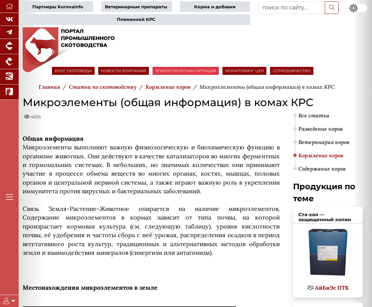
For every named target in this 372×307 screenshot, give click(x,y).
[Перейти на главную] (9, 6)
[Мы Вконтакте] (9, 19)
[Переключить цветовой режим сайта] (358, 8)
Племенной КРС (136, 19)
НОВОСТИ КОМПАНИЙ (123, 71)
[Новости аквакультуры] (9, 76)
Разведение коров (320, 128)
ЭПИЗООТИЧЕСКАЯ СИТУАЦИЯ (185, 71)
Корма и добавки (214, 6)
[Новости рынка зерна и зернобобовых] (9, 92)
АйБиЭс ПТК (332, 287)
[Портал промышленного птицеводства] (9, 62)
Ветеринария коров (323, 142)
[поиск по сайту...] (291, 7)
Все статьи (313, 115)
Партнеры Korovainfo (57, 6)
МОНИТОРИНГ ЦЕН (244, 71)
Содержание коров (322, 168)
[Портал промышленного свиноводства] (9, 46)
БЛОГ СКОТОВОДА (73, 71)
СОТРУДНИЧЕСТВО (292, 71)
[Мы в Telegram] (9, 32)
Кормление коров (320, 155)
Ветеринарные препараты (136, 6)
